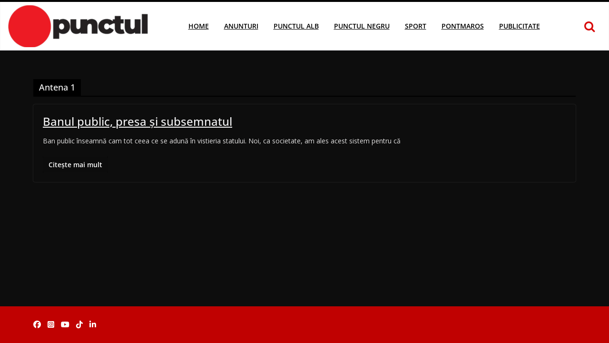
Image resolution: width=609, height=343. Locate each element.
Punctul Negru (362, 25)
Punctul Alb (296, 25)
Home (198, 25)
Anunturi (241, 25)
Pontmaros (463, 25)
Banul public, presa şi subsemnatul (137, 121)
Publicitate (519, 25)
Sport (415, 25)
